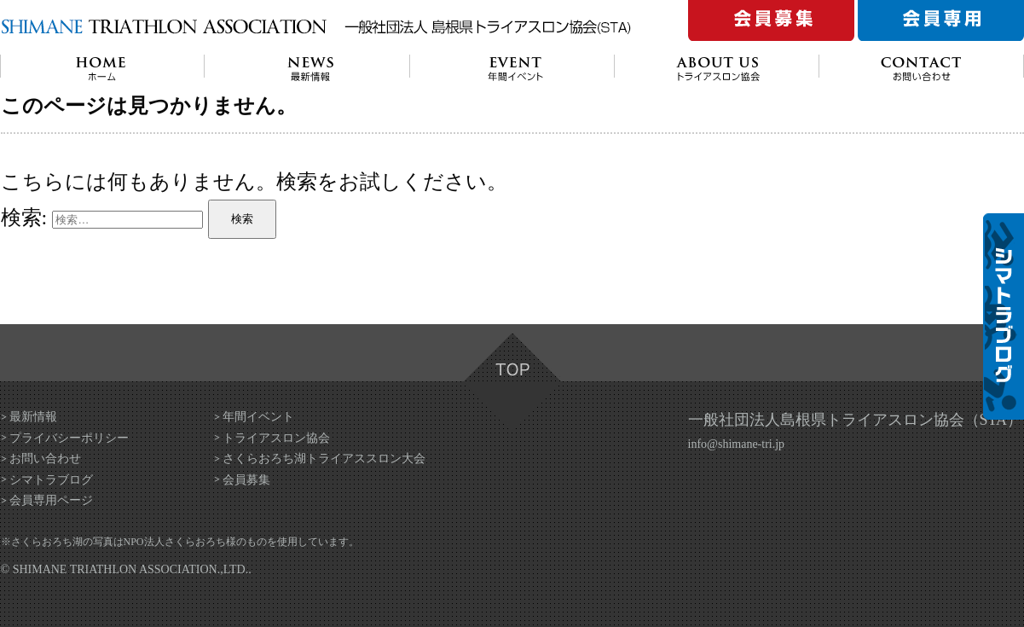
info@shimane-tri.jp (736, 444)
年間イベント (258, 416)
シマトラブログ (51, 479)
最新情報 (33, 416)
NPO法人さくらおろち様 (180, 542)
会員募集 (246, 479)
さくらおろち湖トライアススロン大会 (324, 458)
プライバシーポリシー (69, 438)
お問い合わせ (45, 458)
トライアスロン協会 (276, 438)
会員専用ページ (51, 500)
